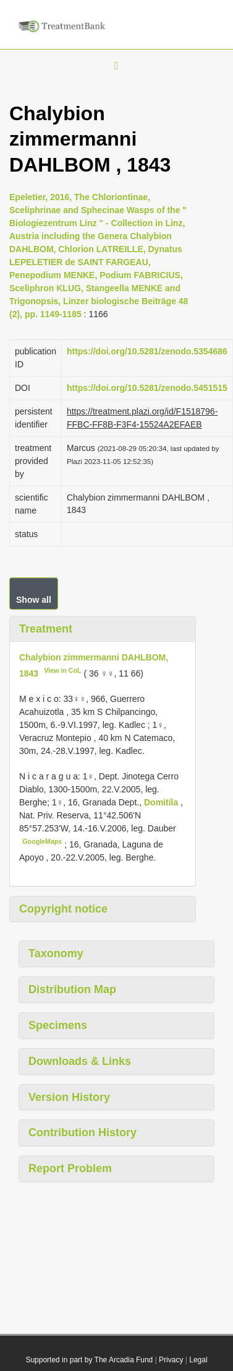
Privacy (171, 1360)
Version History (69, 1097)
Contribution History (82, 1132)
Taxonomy (55, 953)
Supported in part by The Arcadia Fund (89, 1360)
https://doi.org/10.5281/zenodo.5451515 (147, 388)
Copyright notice (63, 909)
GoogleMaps (42, 841)
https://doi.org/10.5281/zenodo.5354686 (147, 351)
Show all (33, 600)
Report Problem (70, 1168)
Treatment (45, 629)
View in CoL (62, 670)
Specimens (57, 1025)
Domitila (162, 802)
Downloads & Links (79, 1061)
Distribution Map (72, 989)
